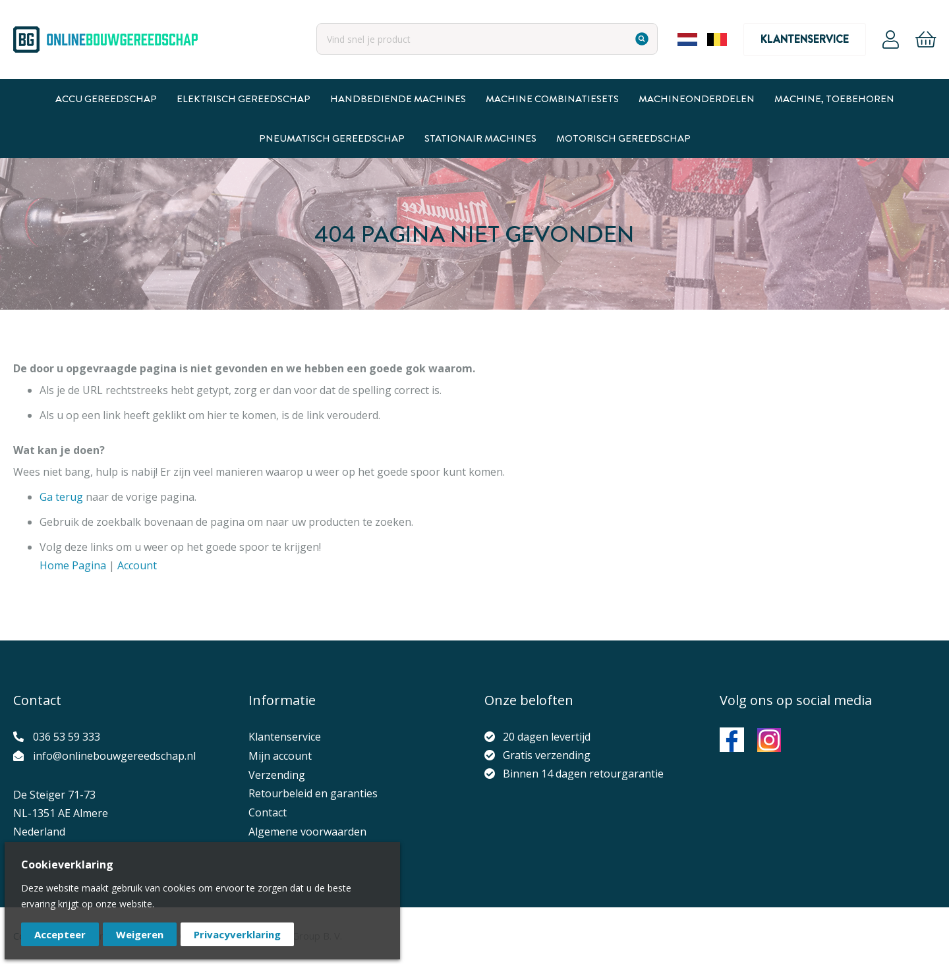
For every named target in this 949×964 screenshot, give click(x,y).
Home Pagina (73, 565)
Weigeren (139, 934)
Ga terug (61, 497)
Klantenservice (805, 39)
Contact (267, 812)
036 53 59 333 (66, 736)
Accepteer (60, 934)
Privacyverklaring (237, 934)
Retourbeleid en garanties (313, 793)
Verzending (276, 775)
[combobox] (487, 39)
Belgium (717, 39)
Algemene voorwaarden (307, 831)
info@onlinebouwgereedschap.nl (114, 756)
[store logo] (105, 39)
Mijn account (280, 756)
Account (890, 39)
